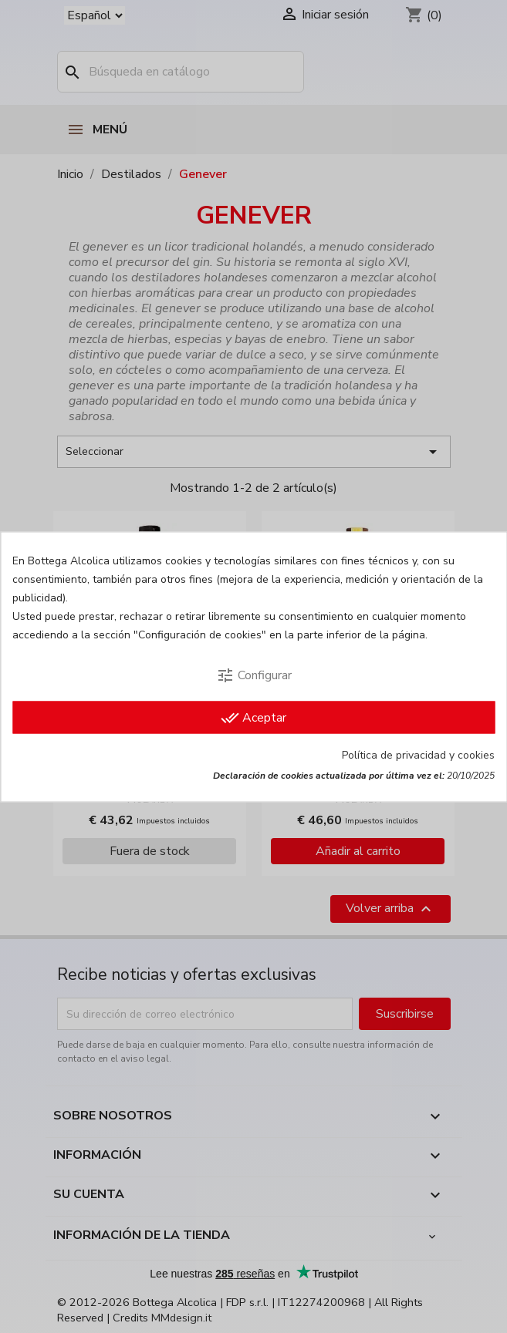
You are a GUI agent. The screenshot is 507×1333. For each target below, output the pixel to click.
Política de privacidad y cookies (418, 754)
